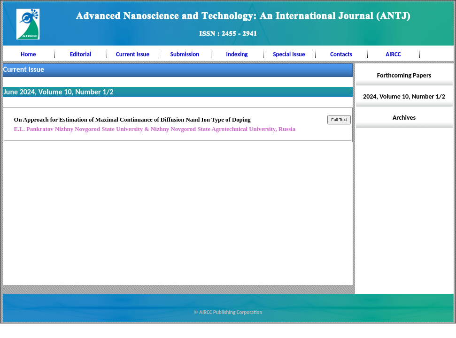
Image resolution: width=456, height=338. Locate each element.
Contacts (341, 54)
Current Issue (132, 54)
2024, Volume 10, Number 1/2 (404, 96)
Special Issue (289, 54)
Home (28, 54)
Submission (184, 54)
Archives (404, 118)
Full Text (339, 119)
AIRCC (393, 54)
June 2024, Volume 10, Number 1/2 (59, 91)
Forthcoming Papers (404, 75)
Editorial (80, 54)
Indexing (236, 54)
